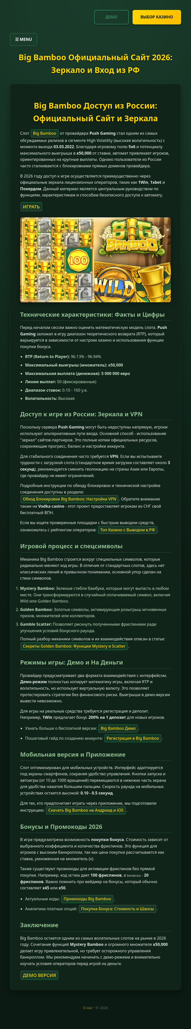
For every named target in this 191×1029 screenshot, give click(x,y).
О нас (88, 1007)
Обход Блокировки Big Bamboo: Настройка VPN (69, 499)
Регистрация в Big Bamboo (133, 738)
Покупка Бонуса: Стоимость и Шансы (117, 908)
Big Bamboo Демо (118, 728)
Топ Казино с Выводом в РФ (127, 530)
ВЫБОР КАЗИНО (157, 17)
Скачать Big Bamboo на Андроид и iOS (85, 810)
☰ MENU (23, 39)
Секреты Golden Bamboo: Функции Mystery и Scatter (74, 646)
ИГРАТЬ (31, 206)
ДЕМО (111, 17)
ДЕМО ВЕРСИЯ (39, 975)
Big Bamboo (44, 133)
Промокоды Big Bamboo (87, 899)
